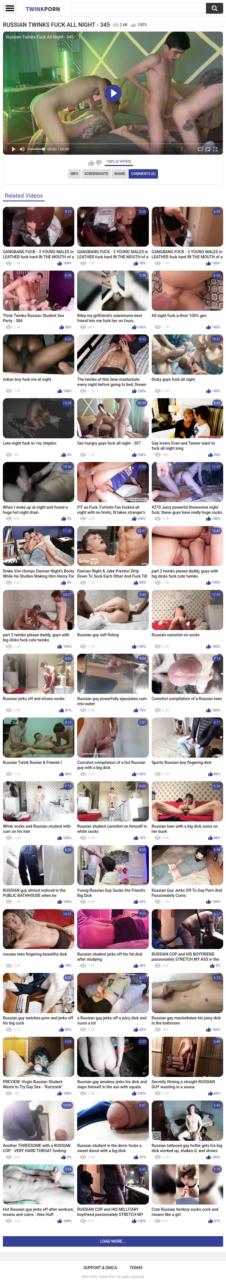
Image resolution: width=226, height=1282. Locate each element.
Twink (43, 9)
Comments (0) (143, 174)
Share (119, 174)
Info (74, 174)
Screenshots (96, 174)
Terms (136, 1267)
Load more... (113, 1241)
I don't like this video (99, 163)
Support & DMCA (100, 1267)
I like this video (91, 163)
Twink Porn (107, 1277)
